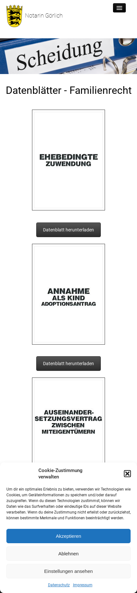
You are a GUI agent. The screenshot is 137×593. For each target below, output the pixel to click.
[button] (127, 473)
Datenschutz (59, 585)
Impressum (83, 585)
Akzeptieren (68, 536)
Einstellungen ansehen (68, 571)
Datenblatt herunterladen (68, 230)
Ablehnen (68, 553)
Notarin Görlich (34, 16)
